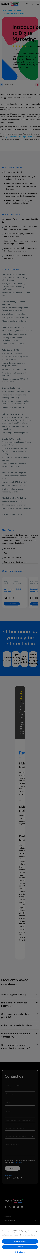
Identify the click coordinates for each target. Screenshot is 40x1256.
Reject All (20, 1247)
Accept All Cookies (20, 1241)
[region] (20, 1240)
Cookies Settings (20, 1252)
